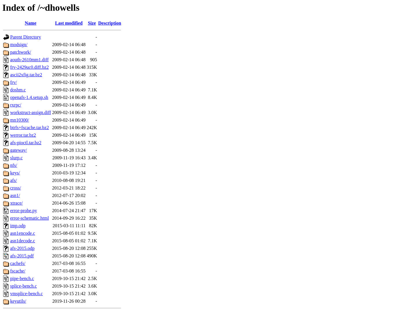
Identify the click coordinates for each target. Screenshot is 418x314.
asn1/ (15, 195)
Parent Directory (25, 37)
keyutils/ (18, 301)
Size (92, 23)
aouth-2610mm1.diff (29, 59)
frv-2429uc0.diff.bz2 (29, 67)
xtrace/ (16, 203)
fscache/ (17, 270)
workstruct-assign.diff (30, 112)
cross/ (15, 187)
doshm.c (18, 89)
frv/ (13, 82)
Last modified (69, 23)
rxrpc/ (15, 104)
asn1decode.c (22, 240)
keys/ (15, 172)
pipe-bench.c (22, 278)
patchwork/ (20, 52)
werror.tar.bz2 (23, 135)
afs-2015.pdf (22, 255)
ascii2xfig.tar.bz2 (26, 74)
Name (30, 23)
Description (109, 23)
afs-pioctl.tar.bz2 (26, 142)
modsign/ (19, 44)
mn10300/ (19, 120)
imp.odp (18, 225)
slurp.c (16, 157)
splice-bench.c (23, 286)
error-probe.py (23, 210)
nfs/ (13, 165)
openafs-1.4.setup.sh (29, 97)
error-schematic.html (29, 218)
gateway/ (18, 150)
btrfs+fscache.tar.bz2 (29, 127)
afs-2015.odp (22, 248)
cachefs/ (17, 263)
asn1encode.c (22, 233)
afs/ (13, 180)
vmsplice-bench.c (26, 293)
